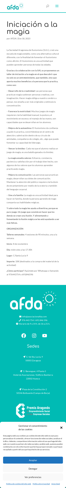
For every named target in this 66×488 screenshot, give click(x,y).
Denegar (33, 468)
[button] (61, 427)
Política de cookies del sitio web (18, 484)
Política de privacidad (41, 484)
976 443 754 (28, 320)
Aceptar (33, 460)
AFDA (13, 38)
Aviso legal (55, 484)
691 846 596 (41, 320)
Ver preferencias (33, 477)
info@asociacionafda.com (34, 316)
